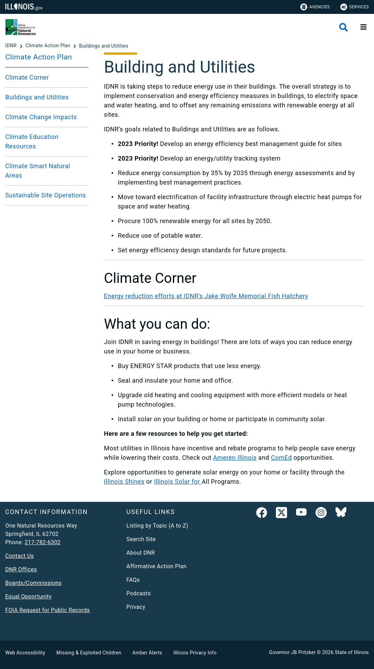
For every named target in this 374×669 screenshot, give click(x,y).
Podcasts (138, 593)
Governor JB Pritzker (292, 652)
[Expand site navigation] (363, 27)
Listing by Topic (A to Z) (157, 525)
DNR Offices (21, 569)
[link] (261, 514)
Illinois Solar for (177, 481)
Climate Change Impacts (41, 117)
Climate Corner (27, 77)
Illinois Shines (124, 481)
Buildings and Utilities (37, 97)
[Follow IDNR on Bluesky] (341, 514)
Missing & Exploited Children (88, 652)
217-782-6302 (43, 542)
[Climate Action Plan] (48, 46)
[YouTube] (301, 514)
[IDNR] (11, 46)
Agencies (315, 6)
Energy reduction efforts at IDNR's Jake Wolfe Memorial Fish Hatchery (206, 296)
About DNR (140, 552)
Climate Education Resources (31, 141)
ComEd (281, 457)
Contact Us (19, 556)
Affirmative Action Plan (156, 566)
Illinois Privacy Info (194, 652)
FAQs (133, 580)
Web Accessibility (25, 652)
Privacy (135, 607)
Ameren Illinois (234, 457)
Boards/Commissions (33, 583)
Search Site (141, 539)
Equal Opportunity (28, 596)
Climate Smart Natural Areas (37, 170)
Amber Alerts (147, 652)
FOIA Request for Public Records (47, 610)
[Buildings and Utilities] (103, 46)
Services (354, 6)
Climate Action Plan (38, 57)
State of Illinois (352, 652)
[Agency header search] (343, 27)
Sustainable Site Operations (45, 195)
